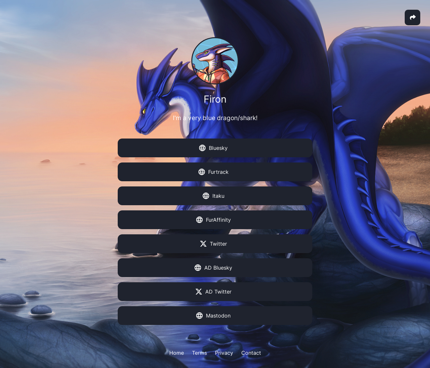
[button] (412, 17)
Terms (199, 353)
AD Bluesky (213, 267)
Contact (251, 353)
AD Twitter (214, 291)
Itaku (213, 196)
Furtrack (213, 172)
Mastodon (213, 315)
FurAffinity (213, 220)
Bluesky (213, 148)
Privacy (224, 353)
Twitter (213, 243)
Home (176, 353)
